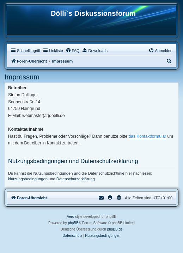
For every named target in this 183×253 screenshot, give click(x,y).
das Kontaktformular (147, 136)
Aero (70, 217)
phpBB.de (115, 229)
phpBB (73, 223)
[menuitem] (73, 50)
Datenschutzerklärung (75, 179)
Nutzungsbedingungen (28, 179)
